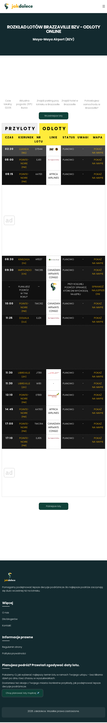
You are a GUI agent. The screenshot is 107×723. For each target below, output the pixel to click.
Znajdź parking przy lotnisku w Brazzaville (48, 102)
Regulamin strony (12, 647)
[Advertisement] (53, 76)
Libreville (24, 374)
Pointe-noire (24, 163)
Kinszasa (24, 261)
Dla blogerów (10, 619)
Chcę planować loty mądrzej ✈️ (22, 693)
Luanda (24, 150)
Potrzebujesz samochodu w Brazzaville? (91, 104)
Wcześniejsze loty (53, 115)
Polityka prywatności (14, 654)
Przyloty (21, 128)
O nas (5, 613)
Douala (24, 319)
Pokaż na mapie (97, 150)
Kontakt (6, 626)
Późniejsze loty (53, 506)
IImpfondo (25, 272)
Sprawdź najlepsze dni (98, 290)
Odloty (55, 128)
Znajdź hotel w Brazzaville (70, 102)
